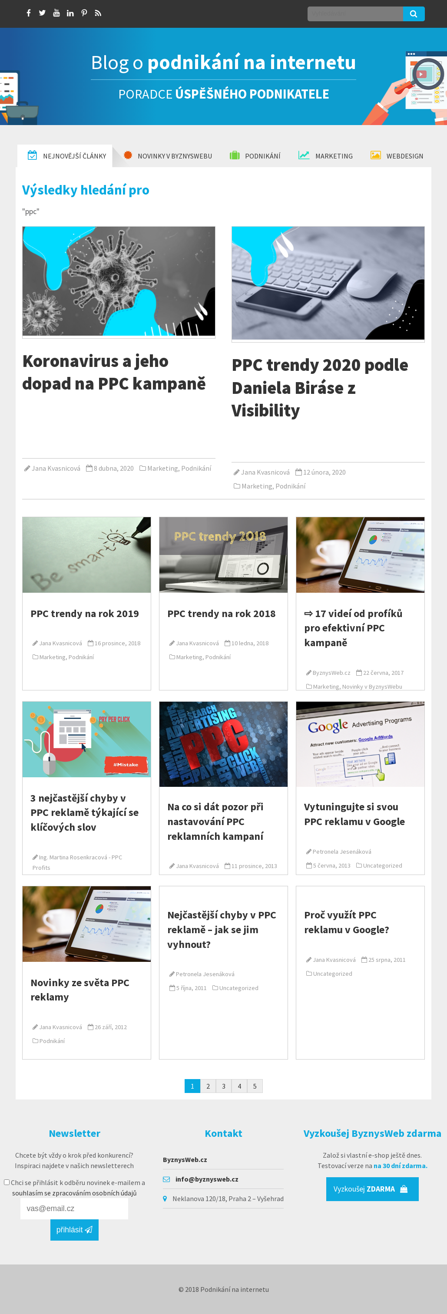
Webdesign (397, 155)
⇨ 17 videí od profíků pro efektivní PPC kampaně (353, 628)
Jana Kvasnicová (56, 468)
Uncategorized (382, 865)
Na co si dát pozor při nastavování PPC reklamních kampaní (215, 821)
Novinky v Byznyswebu (168, 155)
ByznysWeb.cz (332, 673)
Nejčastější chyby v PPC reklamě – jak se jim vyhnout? (221, 929)
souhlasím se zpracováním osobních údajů (74, 1193)
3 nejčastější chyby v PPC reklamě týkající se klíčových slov (84, 812)
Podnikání (255, 155)
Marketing (325, 155)
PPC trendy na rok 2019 (84, 613)
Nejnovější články (67, 155)
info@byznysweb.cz (206, 1179)
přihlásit (74, 1229)
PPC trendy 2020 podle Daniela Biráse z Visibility (320, 387)
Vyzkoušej (371, 1189)
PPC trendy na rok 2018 (221, 613)
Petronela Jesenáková (342, 851)
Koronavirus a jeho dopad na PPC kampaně (114, 372)
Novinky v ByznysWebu (372, 686)
